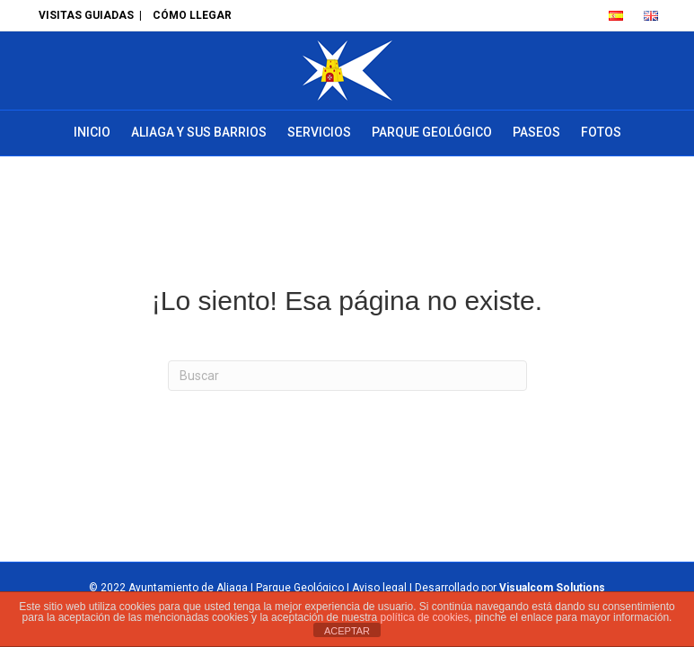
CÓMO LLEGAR (192, 15)
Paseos (536, 132)
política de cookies (425, 617)
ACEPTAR (347, 630)
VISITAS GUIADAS (86, 15)
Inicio (92, 132)
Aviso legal (379, 587)
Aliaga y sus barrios (199, 132)
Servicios (319, 132)
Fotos (601, 132)
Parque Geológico (432, 132)
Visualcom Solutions (552, 587)
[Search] (347, 375)
